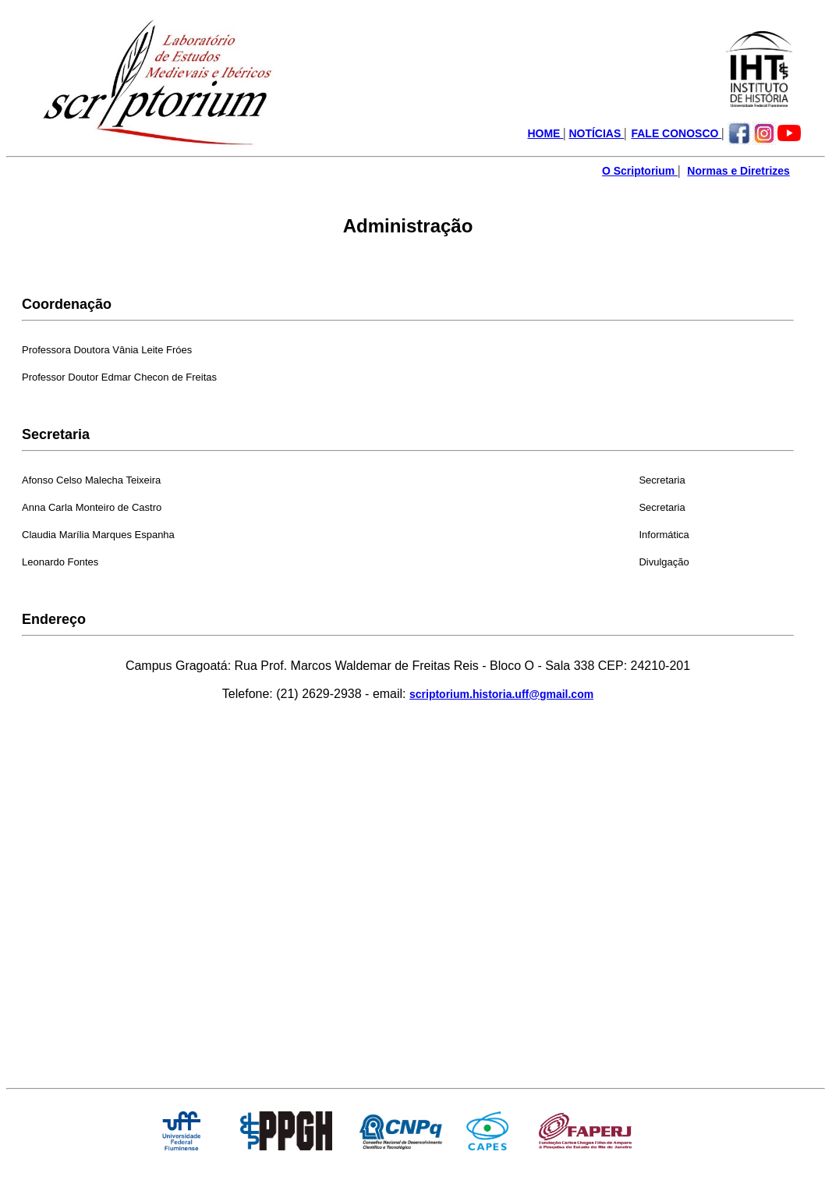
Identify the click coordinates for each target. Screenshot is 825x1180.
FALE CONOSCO (676, 133)
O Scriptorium (640, 171)
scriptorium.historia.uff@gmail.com (501, 694)
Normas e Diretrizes (738, 171)
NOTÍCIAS (596, 133)
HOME (545, 133)
